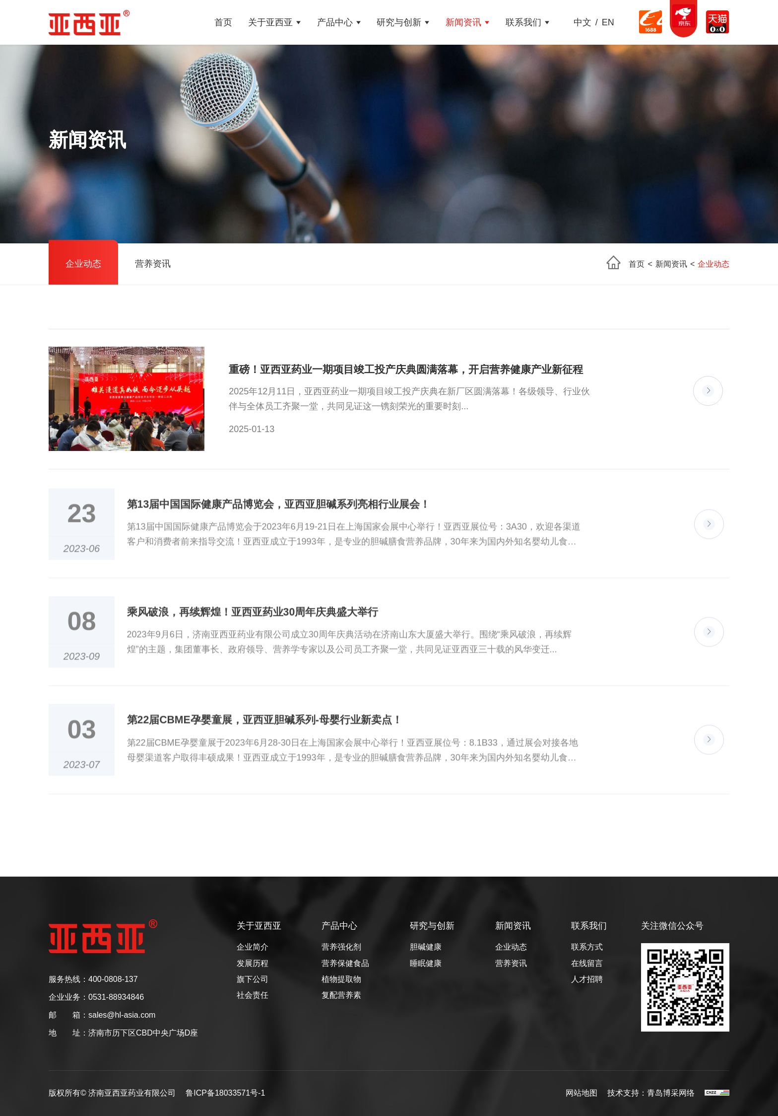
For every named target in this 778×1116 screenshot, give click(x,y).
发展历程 (252, 963)
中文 (582, 22)
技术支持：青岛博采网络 (651, 1093)
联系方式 (587, 947)
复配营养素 (341, 995)
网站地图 (581, 1093)
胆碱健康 (426, 947)
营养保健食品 (345, 963)
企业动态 (83, 264)
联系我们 (523, 22)
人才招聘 (587, 979)
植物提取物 (341, 979)
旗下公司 (252, 979)
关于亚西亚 (270, 22)
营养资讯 (153, 264)
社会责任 (252, 995)
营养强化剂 (341, 947)
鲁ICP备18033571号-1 (225, 1093)
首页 (223, 22)
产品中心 (335, 22)
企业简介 (252, 947)
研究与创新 (399, 22)
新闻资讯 (463, 22)
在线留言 (587, 963)
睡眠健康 (426, 963)
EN (608, 22)
